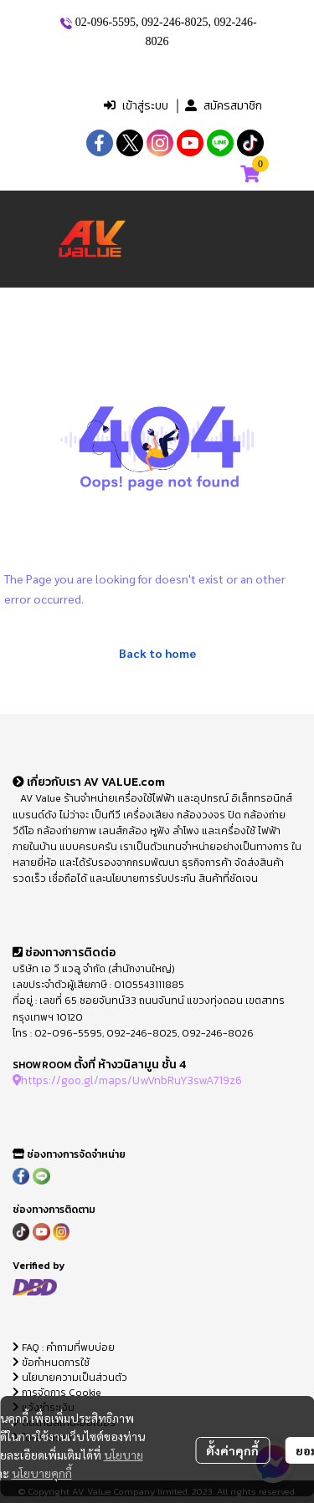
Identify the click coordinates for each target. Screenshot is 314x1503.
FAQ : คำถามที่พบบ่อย (65, 1347)
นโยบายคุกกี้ (42, 1472)
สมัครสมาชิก (223, 106)
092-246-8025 (175, 22)
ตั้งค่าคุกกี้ (232, 1450)
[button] (159, 72)
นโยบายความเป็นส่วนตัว (70, 1377)
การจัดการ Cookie (57, 1392)
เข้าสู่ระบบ (136, 106)
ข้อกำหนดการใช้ (51, 1362)
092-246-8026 (218, 1033)
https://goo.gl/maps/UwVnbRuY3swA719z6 (127, 1080)
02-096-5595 (105, 22)
